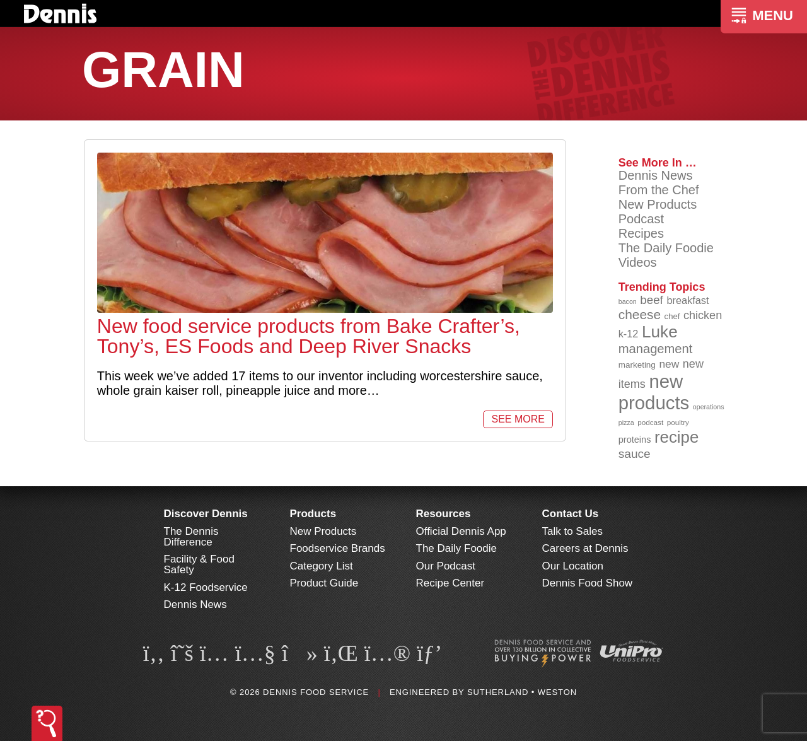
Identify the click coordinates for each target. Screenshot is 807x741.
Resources (443, 514)
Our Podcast (446, 566)
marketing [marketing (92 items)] (637, 365)
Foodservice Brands (337, 548)
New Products (657, 204)
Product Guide (324, 583)
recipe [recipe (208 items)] (676, 437)
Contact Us (570, 514)
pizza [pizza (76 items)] (626, 422)
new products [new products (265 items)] (654, 392)
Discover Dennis (206, 514)
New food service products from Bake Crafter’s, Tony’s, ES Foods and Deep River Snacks (308, 336)
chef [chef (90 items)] (672, 316)
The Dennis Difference (191, 536)
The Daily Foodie (666, 248)
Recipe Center (450, 583)
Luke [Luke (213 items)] (660, 331)
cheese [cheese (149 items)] (639, 314)
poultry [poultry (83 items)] (678, 422)
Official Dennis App (461, 531)
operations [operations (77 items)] (708, 407)
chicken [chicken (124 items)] (702, 315)
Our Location (572, 566)
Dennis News (655, 175)
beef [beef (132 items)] (651, 299)
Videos (637, 262)
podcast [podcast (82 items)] (650, 422)
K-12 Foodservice (206, 587)
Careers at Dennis (585, 548)
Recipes (641, 233)
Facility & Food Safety (199, 564)
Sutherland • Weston (522, 692)
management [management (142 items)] (655, 349)
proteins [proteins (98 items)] (634, 440)
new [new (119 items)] (669, 364)
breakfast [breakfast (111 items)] (687, 300)
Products (313, 514)
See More (517, 419)
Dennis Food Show (587, 583)
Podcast (641, 219)
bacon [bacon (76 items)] (627, 301)
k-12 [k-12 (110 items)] (628, 333)
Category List (321, 566)
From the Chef (658, 190)
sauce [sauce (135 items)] (634, 453)
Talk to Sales (572, 531)
